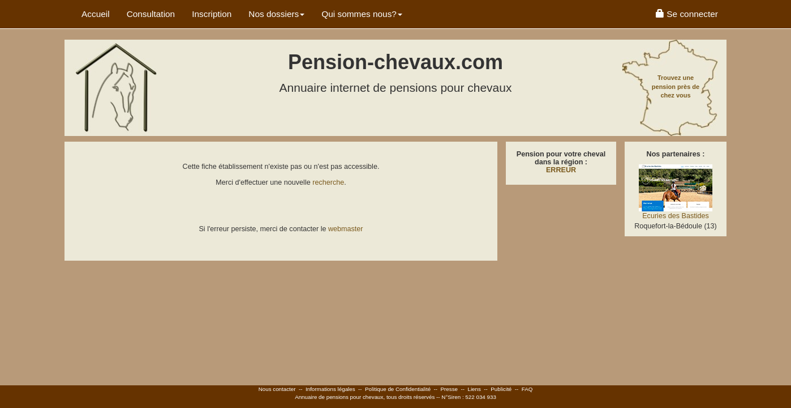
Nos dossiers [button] (276, 14)
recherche (328, 182)
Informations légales (330, 389)
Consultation (151, 14)
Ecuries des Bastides (675, 216)
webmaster (345, 229)
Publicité (501, 389)
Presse (449, 389)
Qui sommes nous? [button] (361, 14)
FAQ (527, 389)
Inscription (211, 14)
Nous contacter (277, 389)
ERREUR (561, 170)
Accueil (95, 14)
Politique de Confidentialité (398, 389)
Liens (473, 389)
